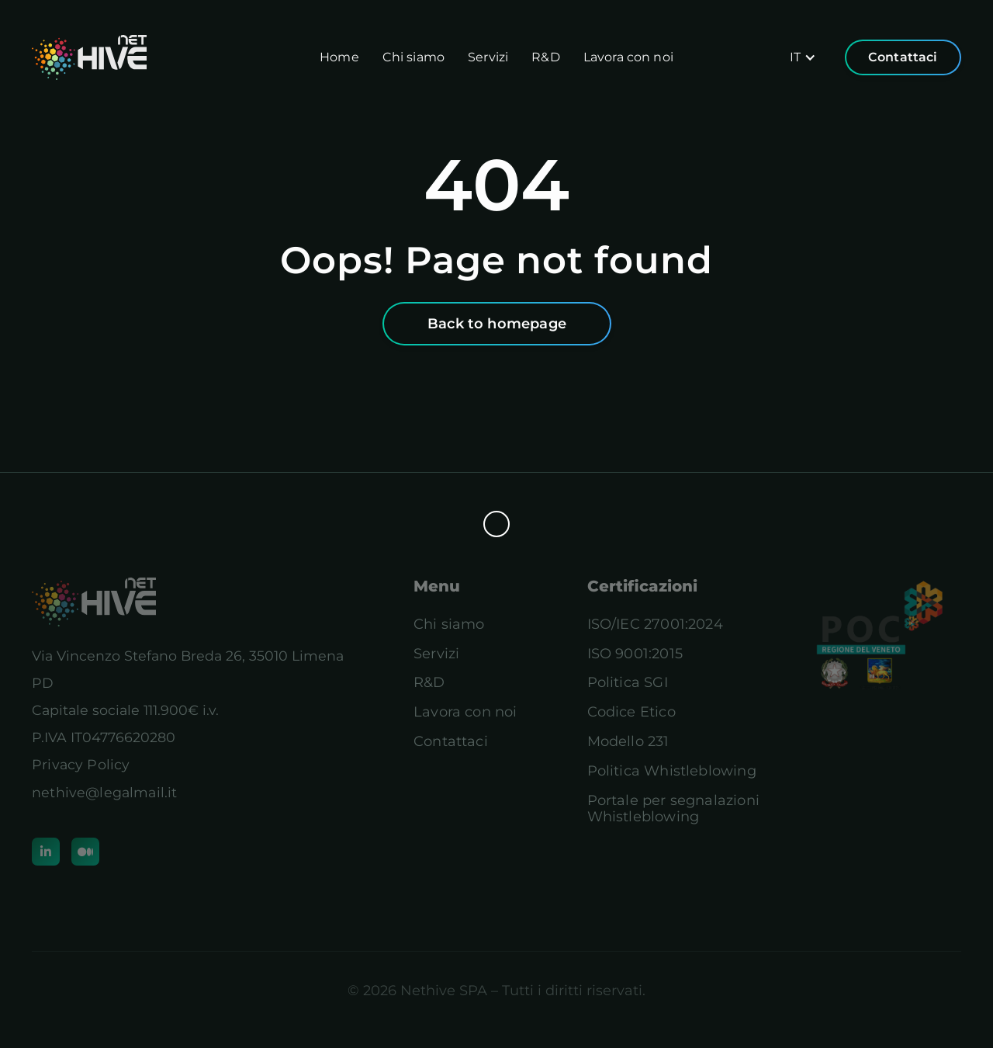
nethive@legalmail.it (105, 792)
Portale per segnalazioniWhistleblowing (673, 809)
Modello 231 (628, 742)
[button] (803, 57)
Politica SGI (627, 683)
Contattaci (903, 57)
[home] (89, 57)
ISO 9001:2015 (635, 654)
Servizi (488, 57)
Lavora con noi (628, 57)
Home (339, 57)
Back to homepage (496, 323)
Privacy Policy (81, 764)
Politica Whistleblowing (671, 771)
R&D (545, 57)
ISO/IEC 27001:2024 (655, 624)
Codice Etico (631, 712)
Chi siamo (413, 57)
